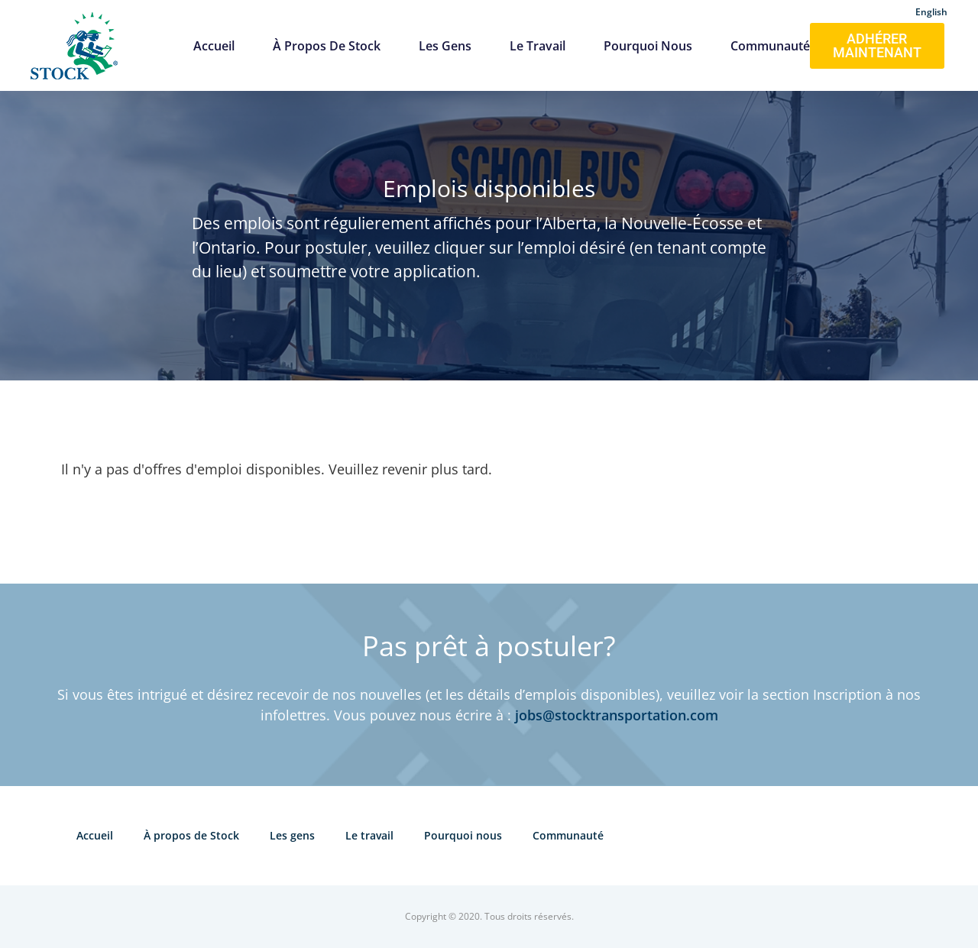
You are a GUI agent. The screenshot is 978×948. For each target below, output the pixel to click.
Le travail (537, 45)
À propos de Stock (327, 45)
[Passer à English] (931, 10)
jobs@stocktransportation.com (616, 715)
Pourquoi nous (648, 45)
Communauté (770, 45)
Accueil (214, 45)
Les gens (445, 45)
